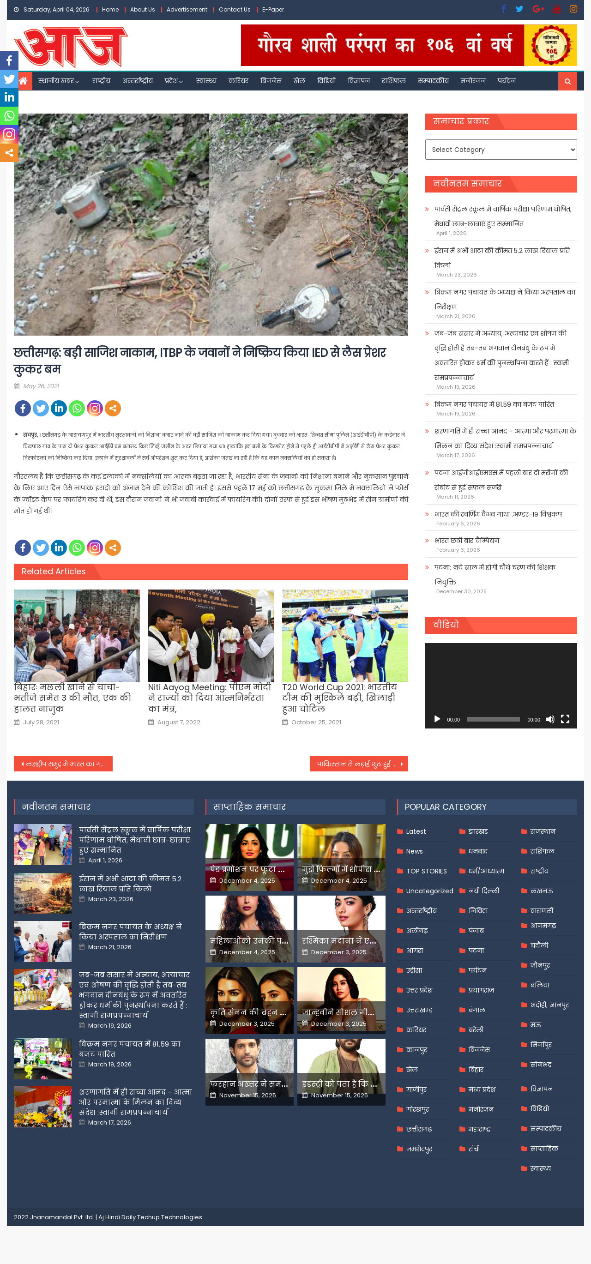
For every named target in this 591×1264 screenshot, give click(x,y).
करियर (238, 80)
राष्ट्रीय (101, 80)
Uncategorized (429, 891)
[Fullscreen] (565, 719)
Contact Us (235, 9)
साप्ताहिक (544, 1148)
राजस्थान (543, 831)
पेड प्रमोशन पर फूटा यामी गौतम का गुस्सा (280, 869)
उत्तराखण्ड (419, 1010)
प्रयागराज (481, 990)
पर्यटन (507, 80)
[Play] (437, 719)
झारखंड (478, 831)
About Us (142, 9)
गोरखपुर (417, 1109)
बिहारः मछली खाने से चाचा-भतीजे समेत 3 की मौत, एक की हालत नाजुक (72, 698)
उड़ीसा (414, 970)
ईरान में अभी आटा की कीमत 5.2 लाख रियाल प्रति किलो (502, 258)
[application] (501, 685)
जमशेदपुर (419, 1149)
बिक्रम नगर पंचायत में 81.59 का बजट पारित (494, 404)
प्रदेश (171, 80)
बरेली (476, 1030)
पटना (476, 950)
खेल (299, 80)
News (414, 851)
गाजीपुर (416, 1089)
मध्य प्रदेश (482, 1089)
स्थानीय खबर (56, 80)
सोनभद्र (541, 1064)
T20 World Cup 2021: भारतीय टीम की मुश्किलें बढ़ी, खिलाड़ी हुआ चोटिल (339, 698)
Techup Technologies (169, 1217)
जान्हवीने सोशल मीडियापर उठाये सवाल (369, 1012)
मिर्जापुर (541, 1044)
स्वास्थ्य (206, 80)
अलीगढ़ (417, 930)
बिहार (476, 1069)
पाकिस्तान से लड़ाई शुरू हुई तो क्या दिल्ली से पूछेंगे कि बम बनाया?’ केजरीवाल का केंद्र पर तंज (363, 764)
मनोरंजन (473, 80)
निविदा (478, 910)
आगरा (414, 950)
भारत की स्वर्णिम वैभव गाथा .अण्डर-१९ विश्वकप (498, 514)
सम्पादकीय (433, 80)
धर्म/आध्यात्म (486, 871)
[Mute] (550, 719)
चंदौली (539, 945)
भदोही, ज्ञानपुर (550, 1005)
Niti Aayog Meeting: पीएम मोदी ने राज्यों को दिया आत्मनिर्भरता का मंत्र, (209, 698)
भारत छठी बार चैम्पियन (466, 540)
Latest (416, 831)
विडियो (326, 80)
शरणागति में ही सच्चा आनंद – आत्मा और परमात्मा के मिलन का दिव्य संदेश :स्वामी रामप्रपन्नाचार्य (505, 439)
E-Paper (273, 9)
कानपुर (416, 1049)
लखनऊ (542, 891)
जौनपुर (540, 965)
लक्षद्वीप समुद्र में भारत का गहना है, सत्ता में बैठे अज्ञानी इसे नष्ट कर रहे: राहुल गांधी (69, 764)
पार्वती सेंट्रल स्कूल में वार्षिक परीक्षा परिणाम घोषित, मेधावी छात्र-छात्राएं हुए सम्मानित (503, 217)
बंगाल (477, 1010)
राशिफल (394, 80)
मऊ (536, 1024)
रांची (474, 1149)
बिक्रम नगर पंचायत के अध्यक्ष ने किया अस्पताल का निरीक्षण (504, 300)
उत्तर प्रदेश (419, 990)
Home (110, 9)
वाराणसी (542, 910)
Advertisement (187, 9)
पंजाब (476, 930)
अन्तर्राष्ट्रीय (137, 80)
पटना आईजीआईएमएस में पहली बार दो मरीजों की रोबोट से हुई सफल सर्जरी (501, 480)
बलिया (540, 985)
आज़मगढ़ (543, 925)
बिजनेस (271, 80)
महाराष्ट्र (480, 1129)
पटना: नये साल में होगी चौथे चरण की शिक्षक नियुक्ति (494, 575)
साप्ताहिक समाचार (249, 807)
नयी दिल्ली (484, 891)
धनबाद (478, 851)
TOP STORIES (426, 871)
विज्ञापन (359, 80)
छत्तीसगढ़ (419, 1129)
